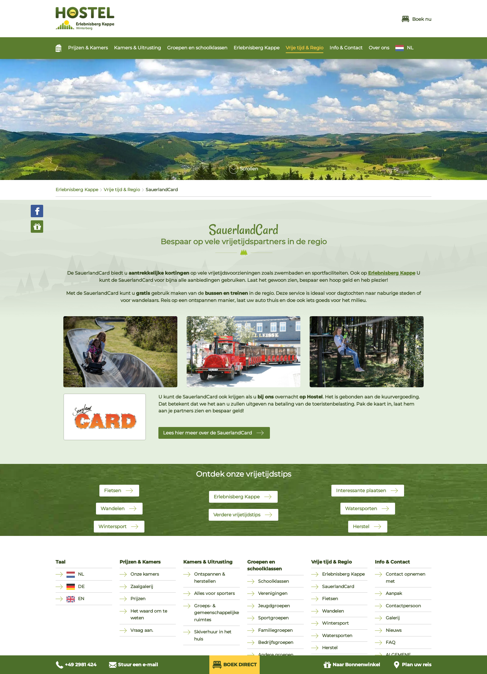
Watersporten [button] (361, 508)
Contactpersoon (403, 606)
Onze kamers (144, 574)
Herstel (330, 647)
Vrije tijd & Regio (304, 48)
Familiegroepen (275, 630)
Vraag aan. (141, 630)
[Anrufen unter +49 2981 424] (76, 664)
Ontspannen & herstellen (209, 577)
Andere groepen (275, 655)
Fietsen (330, 598)
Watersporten (337, 635)
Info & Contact (346, 48)
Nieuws (394, 630)
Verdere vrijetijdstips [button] (236, 515)
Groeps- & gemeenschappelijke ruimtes (216, 612)
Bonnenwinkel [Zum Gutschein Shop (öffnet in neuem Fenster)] (351, 665)
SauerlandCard (338, 586)
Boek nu (416, 19)
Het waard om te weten (148, 614)
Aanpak (394, 593)
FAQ (390, 642)
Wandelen (333, 611)
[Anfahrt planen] (412, 664)
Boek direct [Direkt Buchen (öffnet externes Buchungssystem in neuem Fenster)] (234, 664)
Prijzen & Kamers (88, 48)
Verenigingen (272, 593)
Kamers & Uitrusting (137, 48)
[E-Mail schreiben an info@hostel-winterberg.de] (133, 664)
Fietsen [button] (112, 490)
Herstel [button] (361, 526)
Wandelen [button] (113, 508)
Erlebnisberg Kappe (257, 48)
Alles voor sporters (214, 593)
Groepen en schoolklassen (197, 48)
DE (81, 586)
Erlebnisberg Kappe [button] (237, 497)
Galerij (393, 618)
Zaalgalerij (141, 586)
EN (81, 598)
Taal (61, 562)
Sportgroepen (273, 618)
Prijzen (137, 598)
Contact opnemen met (405, 577)
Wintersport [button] (112, 526)
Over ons (379, 48)
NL (410, 48)
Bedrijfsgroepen (275, 642)
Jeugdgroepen (274, 606)
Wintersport (335, 623)
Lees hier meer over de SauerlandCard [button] (207, 433)
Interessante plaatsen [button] (361, 490)
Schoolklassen (273, 581)
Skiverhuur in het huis (212, 635)
